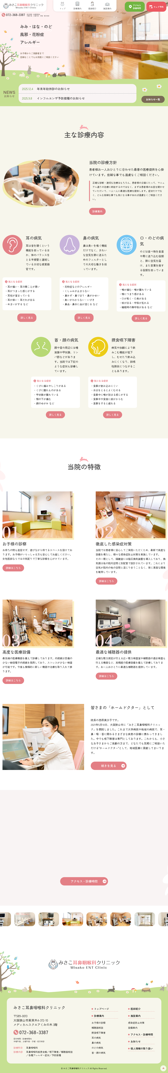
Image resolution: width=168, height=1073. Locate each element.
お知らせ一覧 (153, 99)
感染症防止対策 (136, 1022)
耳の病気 (96, 1037)
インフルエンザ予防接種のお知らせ (61, 98)
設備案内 (132, 1027)
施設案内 (136, 1015)
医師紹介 (136, 1008)
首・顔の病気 (99, 1052)
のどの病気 (97, 1047)
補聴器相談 (97, 1027)
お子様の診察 (99, 1022)
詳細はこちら (13, 568)
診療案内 (98, 211)
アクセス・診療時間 (84, 881)
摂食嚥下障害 (99, 1032)
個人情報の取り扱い (142, 1048)
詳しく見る (27, 318)
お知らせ (136, 1041)
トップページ (101, 1008)
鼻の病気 (96, 1042)
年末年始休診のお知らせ (53, 89)
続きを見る (109, 765)
